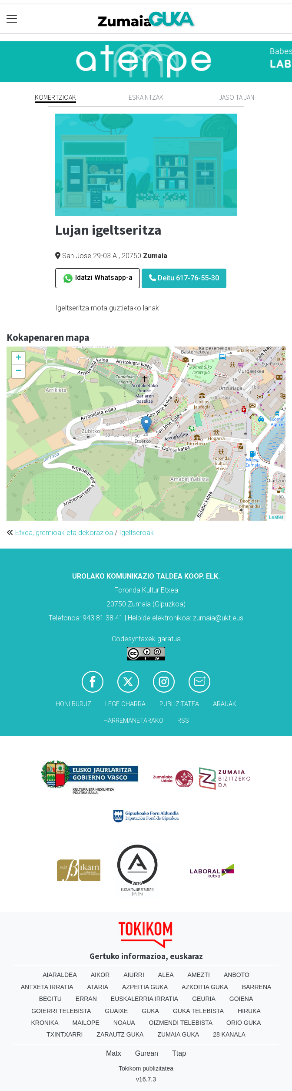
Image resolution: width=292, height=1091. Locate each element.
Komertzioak (55, 97)
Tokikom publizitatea (146, 1068)
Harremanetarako (133, 720)
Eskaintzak (146, 97)
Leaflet (276, 517)
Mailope (86, 1022)
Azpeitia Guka (145, 986)
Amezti (199, 974)
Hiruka (249, 1010)
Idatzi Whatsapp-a (98, 278)
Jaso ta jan (236, 97)
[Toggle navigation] (12, 19)
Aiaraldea (60, 974)
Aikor (100, 974)
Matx (113, 1053)
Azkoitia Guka (205, 986)
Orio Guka (243, 1022)
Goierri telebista (61, 1010)
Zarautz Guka (119, 1034)
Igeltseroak (136, 533)
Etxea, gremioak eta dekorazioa (64, 533)
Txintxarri (64, 1034)
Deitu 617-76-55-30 (184, 278)
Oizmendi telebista (181, 1022)
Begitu (50, 998)
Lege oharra (125, 704)
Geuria (204, 998)
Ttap (179, 1053)
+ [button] (18, 358)
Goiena (241, 998)
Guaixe (116, 1010)
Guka (150, 1010)
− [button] (18, 371)
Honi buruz (73, 704)
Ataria (98, 986)
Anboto (236, 974)
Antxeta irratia (47, 986)
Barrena (257, 986)
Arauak (224, 704)
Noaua (124, 1022)
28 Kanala (229, 1034)
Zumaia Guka (178, 1034)
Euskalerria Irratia (144, 998)
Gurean (146, 1053)
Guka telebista (198, 1010)
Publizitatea (179, 704)
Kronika (45, 1022)
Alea (166, 974)
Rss (183, 720)
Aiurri (133, 974)
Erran (86, 998)
